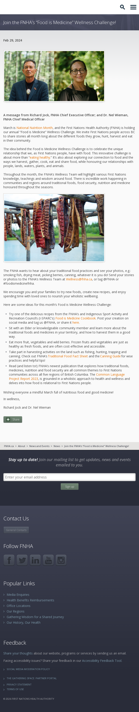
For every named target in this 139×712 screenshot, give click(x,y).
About (21, 446)
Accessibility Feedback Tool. (102, 660)
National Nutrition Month (34, 128)
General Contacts (16, 530)
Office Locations (18, 606)
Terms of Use (15, 689)
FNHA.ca (9, 446)
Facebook (9, 560)
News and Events (39, 446)
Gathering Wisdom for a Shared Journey (35, 617)
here (76, 322)
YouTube (48, 560)
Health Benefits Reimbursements (30, 600)
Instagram (61, 560)
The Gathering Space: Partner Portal (32, 678)
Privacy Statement (19, 684)
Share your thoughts (18, 653)
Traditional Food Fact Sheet (68, 356)
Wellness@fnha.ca (79, 279)
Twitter (22, 560)
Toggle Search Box (123, 7)
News (57, 446)
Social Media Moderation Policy (28, 669)
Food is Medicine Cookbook (75, 318)
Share (16, 419)
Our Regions (15, 611)
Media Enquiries (18, 594)
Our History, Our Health (23, 622)
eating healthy (40, 157)
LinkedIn (35, 560)
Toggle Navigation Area (133, 7)
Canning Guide (110, 356)
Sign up (69, 486)
